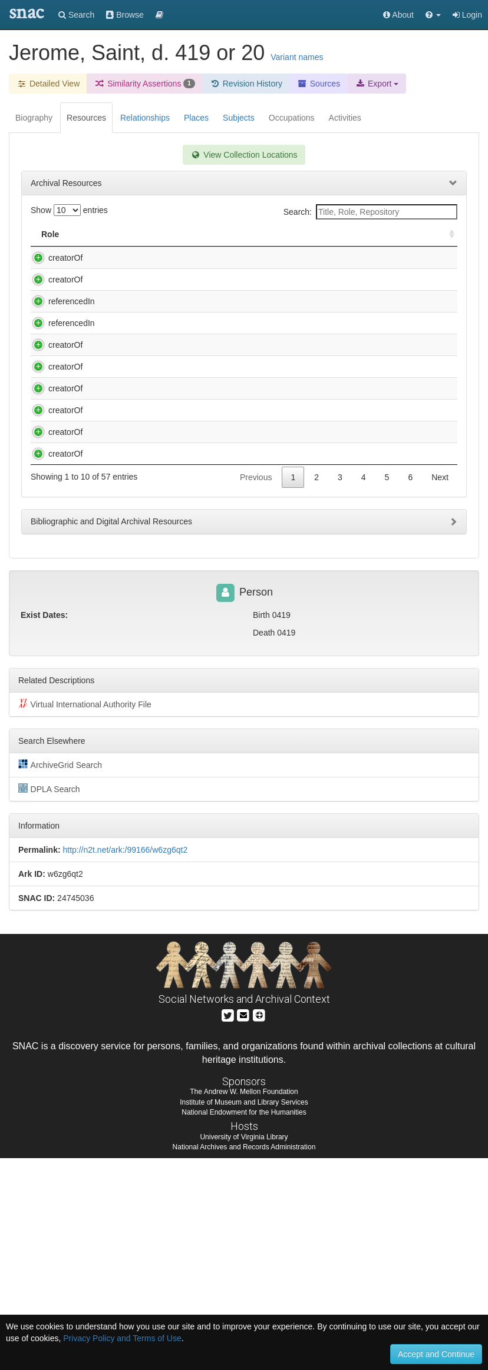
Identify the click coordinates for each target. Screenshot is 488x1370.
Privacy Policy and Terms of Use (122, 1338)
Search (76, 14)
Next (440, 689)
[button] (433, 14)
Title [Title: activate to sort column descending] (108, 234)
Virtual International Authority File (84, 915)
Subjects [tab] (239, 117)
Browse (125, 14)
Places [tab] (196, 117)
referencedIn (60, 348)
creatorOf (54, 257)
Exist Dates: (44, 827)
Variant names (297, 57)
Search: (370, 212)
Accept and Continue (436, 1354)
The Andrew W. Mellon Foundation (244, 1303)
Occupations (292, 117)
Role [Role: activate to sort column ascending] (50, 234)
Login (467, 14)
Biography (33, 117)
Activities (345, 117)
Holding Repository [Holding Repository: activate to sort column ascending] (353, 234)
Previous (256, 689)
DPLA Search (49, 1000)
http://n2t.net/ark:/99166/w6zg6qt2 (124, 1061)
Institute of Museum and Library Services (244, 1314)
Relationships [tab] (145, 117)
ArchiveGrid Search (60, 976)
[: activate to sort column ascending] (446, 234)
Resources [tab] (86, 117)
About (398, 14)
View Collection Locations (243, 154)
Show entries (69, 210)
